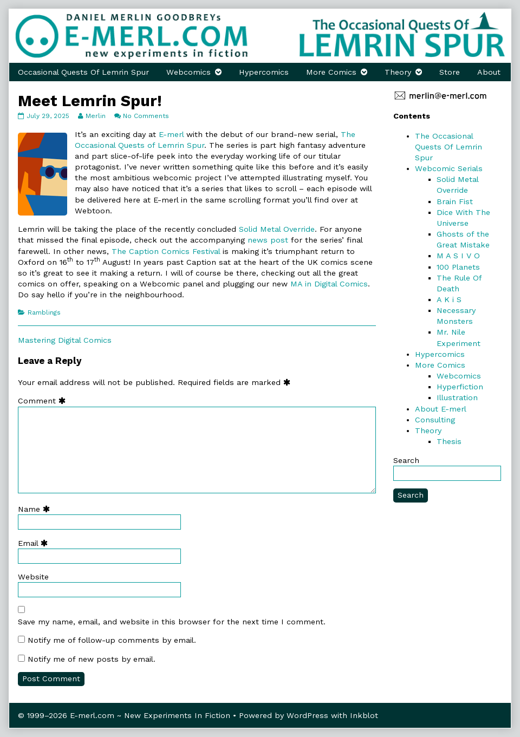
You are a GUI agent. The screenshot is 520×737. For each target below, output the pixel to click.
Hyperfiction (460, 386)
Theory (398, 72)
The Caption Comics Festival (167, 251)
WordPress (307, 715)
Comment (44, 400)
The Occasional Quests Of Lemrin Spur (448, 147)
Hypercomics (264, 72)
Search (406, 460)
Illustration (457, 397)
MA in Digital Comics (329, 283)
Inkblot (364, 715)
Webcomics (188, 72)
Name (36, 509)
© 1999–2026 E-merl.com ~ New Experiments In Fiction (124, 715)
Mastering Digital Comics (65, 340)
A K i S (449, 299)
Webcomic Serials (449, 168)
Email (35, 543)
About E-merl (440, 409)
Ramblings (44, 312)
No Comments (146, 116)
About (488, 72)
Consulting (435, 419)
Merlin (95, 116)
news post (268, 240)
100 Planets (458, 267)
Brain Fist (455, 201)
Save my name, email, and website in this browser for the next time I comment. (172, 621)
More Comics (331, 72)
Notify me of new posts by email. (91, 659)
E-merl (171, 134)
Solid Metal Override (277, 229)
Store (449, 72)
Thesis (449, 441)
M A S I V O (458, 255)
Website (33, 576)
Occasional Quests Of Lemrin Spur (83, 72)
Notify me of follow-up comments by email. (112, 640)
